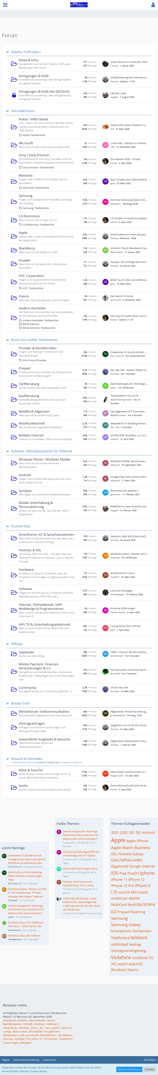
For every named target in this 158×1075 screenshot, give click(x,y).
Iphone (147, 873)
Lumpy (7, 1031)
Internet (148, 866)
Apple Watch (122, 847)
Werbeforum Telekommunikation (44, 711)
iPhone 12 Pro (122, 885)
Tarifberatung (29, 384)
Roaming (138, 912)
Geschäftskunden (127, 860)
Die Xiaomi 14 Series (121, 296)
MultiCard (119, 904)
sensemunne (14, 930)
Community (28, 687)
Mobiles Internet (31, 435)
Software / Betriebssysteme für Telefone (41, 451)
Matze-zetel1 (20, 1031)
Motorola (25, 175)
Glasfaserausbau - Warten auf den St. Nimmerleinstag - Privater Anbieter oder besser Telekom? (27, 892)
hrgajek (114, 97)
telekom (138, 937)
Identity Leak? (118, 93)
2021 (115, 832)
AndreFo (22, 1020)
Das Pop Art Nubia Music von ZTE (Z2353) (133, 316)
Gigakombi (120, 866)
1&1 (131, 832)
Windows (118, 969)
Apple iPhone (137, 840)
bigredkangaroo (12, 1024)
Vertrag (135, 944)
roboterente (64, 1035)
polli (112, 630)
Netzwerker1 (10, 1035)
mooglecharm (15, 939)
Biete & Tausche (31, 770)
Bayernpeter (116, 252)
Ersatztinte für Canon (122, 573)
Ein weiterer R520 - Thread (125, 159)
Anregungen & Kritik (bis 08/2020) (44, 91)
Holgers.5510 (116, 775)
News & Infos (29, 60)
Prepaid (24, 368)
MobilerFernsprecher (121, 399)
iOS (114, 873)
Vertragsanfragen (32, 723)
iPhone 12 (136, 879)
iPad (122, 873)
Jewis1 (113, 387)
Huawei (24, 260)
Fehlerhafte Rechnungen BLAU (80, 868)
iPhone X (142, 885)
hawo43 (114, 439)
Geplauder (27, 652)
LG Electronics (29, 216)
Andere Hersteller (32, 308)
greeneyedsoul (117, 715)
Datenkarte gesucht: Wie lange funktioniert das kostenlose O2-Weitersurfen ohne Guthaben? (26, 909)
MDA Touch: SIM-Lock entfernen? (129, 280)
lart (47, 1028)
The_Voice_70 (117, 355)
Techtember (142, 931)
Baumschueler (37, 1020)
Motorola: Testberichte (36, 187)
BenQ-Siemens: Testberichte (39, 328)
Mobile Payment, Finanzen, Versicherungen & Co (39, 666)
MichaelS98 (35, 1031)
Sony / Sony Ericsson (34, 155)
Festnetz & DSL (30, 550)
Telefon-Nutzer (118, 612)
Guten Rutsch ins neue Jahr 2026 (128, 62)
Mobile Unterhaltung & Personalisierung (36, 504)
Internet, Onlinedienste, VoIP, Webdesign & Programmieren (41, 606)
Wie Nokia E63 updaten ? (124, 490)
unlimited (119, 944)
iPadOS (133, 873)
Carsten (114, 65)
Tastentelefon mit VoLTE (124, 395)
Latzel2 (55, 1028)
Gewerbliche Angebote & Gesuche (44, 739)
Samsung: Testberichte (36, 208)
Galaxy (138, 854)
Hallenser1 (115, 203)
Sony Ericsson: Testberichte (38, 167)
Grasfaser (39, 1024)
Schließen (150, 1069)
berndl (51, 1020)
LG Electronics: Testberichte (38, 224)
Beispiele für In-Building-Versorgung (130, 423)
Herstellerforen (23, 111)
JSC (41, 1028)
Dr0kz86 (27, 1024)
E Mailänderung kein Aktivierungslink (131, 77)
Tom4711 (115, 577)
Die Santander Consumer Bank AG (130, 669)
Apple (23, 232)
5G (138, 832)
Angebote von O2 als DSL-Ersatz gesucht (133, 725)
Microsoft (26, 143)
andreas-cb (9, 1020)
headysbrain (10, 1028)
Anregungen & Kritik (34, 76)
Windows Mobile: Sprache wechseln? (131, 461)
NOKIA (149, 904)
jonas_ (34, 1028)
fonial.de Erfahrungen (122, 608)
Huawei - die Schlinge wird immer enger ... (134, 262)
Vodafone (121, 957)
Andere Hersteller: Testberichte (40, 320)
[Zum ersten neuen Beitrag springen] (105, 64)
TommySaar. (50, 1039)
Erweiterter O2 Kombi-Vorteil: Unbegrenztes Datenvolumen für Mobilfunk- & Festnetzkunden (27, 859)
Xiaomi (24, 296)
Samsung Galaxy (126, 924)
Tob (112, 427)
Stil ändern (150, 1060)
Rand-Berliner (48, 1035)
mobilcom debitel (125, 898)
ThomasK (115, 557)
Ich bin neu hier (119, 687)
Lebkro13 (66, 1028)
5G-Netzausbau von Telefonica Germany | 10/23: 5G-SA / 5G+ (25, 924)
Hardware (26, 569)
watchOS (136, 964)
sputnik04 (115, 673)
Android (25, 475)
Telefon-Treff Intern (26, 52)
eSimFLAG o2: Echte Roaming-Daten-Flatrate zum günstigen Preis (25, 875)
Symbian (25, 490)
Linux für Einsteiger (121, 590)
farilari (113, 163)
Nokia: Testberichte (34, 135)
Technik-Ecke (21, 526)
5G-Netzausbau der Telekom (24, 935)
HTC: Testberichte (33, 288)
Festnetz (125, 854)
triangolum (65, 1039)
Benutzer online (15, 1005)
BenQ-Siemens (31, 324)
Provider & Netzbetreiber (38, 348)
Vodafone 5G (142, 957)
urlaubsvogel (10, 1042)
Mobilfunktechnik (32, 423)
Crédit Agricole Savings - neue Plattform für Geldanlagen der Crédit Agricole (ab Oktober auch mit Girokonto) (81, 904)
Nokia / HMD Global (33, 119)
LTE (114, 892)
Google (135, 866)
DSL (114, 854)
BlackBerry (27, 248)
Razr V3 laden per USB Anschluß (128, 179)
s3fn (112, 146)
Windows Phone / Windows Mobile (44, 459)
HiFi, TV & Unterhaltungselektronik (44, 624)
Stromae (114, 373)
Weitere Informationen (129, 1069)
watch (123, 964)
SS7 (112, 129)
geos (112, 183)
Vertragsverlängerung (128, 950)
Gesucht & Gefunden (26, 759)
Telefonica (120, 937)
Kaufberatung (29, 396)
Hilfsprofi (115, 464)
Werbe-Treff (20, 703)
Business (142, 847)
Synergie (19, 1039)
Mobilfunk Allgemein (34, 411)
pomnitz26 (115, 299)
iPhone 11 (119, 879)
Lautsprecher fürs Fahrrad (125, 626)
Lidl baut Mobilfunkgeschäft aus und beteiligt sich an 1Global (81, 853)
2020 (123, 832)
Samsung (25, 195)
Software (25, 589)
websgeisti (25, 1042)
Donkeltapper (117, 594)
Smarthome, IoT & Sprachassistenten (46, 534)
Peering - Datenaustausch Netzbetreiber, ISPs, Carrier (78, 883)
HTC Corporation (31, 276)
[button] (5, 5)
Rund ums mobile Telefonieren (34, 340)
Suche (23, 785)
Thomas (114, 81)
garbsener (115, 494)
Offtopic (17, 644)
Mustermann (116, 655)
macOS (124, 892)
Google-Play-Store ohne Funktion (129, 476)
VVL (114, 964)
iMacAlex (24, 1028)
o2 (113, 911)
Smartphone (121, 931)
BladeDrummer (118, 415)
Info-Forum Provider (34, 360)
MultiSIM (135, 904)
